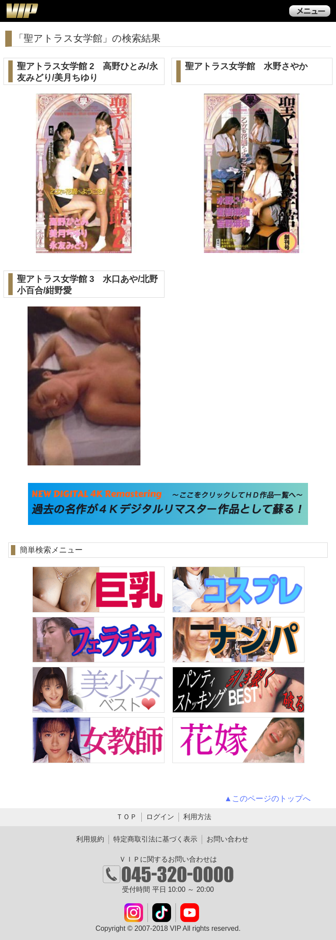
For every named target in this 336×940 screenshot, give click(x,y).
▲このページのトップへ (267, 798)
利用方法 (197, 816)
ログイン (160, 816)
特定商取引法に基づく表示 (155, 839)
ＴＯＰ (126, 816)
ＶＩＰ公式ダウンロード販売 (21, 10)
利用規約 (90, 839)
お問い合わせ (227, 839)
